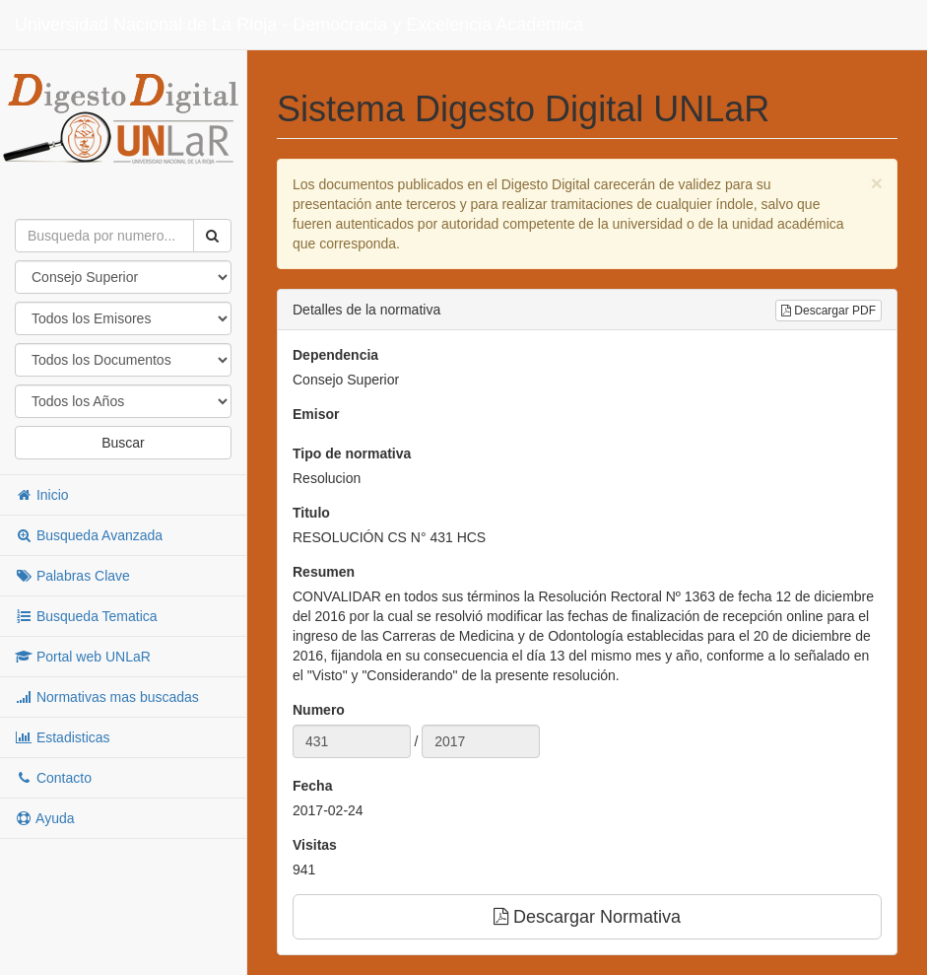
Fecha (312, 786)
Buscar (123, 443)
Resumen (324, 572)
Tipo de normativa (352, 453)
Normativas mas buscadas (107, 697)
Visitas (315, 845)
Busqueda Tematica (86, 616)
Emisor (316, 414)
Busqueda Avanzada (89, 535)
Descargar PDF (828, 310)
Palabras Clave (72, 576)
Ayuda (45, 818)
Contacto (53, 778)
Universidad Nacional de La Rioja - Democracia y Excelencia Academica (299, 25)
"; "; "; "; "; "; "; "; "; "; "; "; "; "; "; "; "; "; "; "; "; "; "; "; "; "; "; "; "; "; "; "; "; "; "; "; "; (123, 401)
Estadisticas (62, 737)
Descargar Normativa (587, 917)
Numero (319, 710)
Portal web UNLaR (83, 656)
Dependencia (335, 355)
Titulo (311, 513)
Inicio (42, 495)
